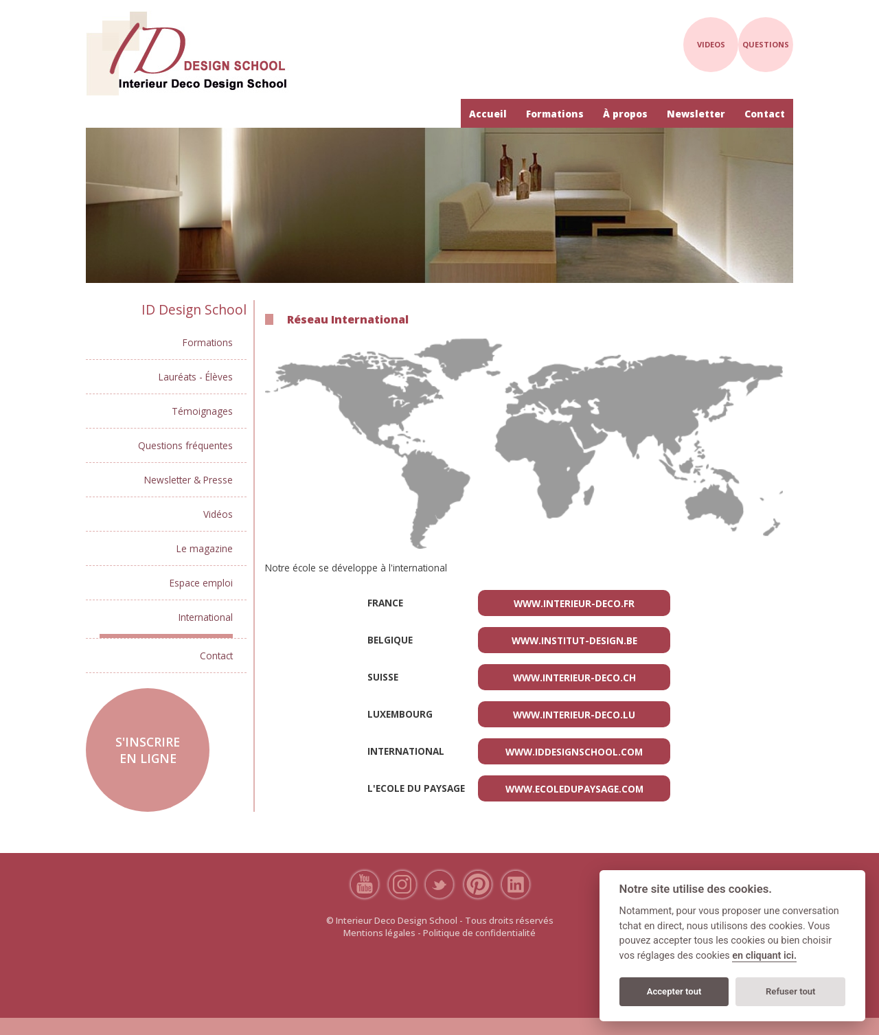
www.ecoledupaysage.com (574, 788)
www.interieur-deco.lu (574, 714)
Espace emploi (201, 582)
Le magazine (204, 548)
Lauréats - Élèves (196, 376)
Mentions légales (379, 932)
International (206, 617)
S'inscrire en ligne (147, 749)
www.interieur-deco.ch (574, 677)
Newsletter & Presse (188, 479)
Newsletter (696, 113)
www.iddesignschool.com (574, 751)
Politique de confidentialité (479, 932)
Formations (555, 113)
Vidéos (218, 514)
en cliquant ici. (764, 956)
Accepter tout (674, 991)
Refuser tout (791, 991)
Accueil (488, 113)
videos (711, 44)
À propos (625, 113)
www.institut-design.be (574, 640)
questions (765, 44)
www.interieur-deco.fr (574, 603)
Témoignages (202, 411)
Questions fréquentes (185, 445)
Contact (764, 113)
